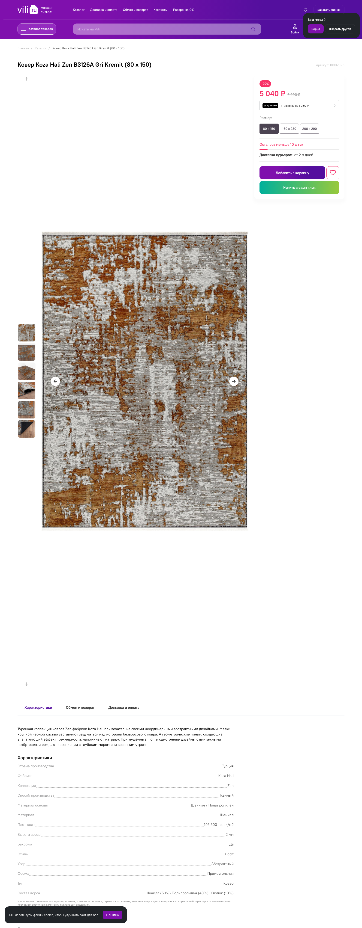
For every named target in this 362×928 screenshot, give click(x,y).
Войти (295, 29)
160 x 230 (289, 129)
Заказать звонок (329, 10)
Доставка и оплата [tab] (123, 707)
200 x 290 (309, 129)
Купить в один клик (299, 187)
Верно (315, 29)
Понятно (112, 915)
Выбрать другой (340, 29)
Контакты (161, 10)
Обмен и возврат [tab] (80, 707)
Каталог (79, 10)
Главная (23, 48)
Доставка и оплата (104, 10)
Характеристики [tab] (38, 707)
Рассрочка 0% (183, 10)
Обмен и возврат (135, 10)
